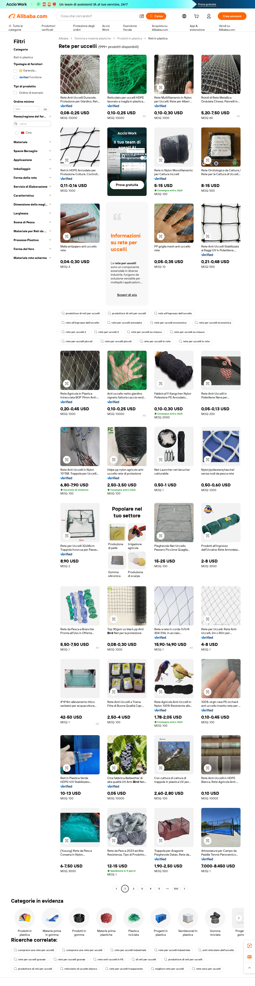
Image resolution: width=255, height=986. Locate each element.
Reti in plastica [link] (157, 38)
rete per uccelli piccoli (76, 341)
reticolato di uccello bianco (78, 969)
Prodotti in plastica (129, 38)
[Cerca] (156, 16)
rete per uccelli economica (168, 322)
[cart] (197, 16)
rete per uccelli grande (29, 959)
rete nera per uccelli (206, 969)
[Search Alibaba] (98, 16)
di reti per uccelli (144, 959)
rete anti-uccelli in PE (108, 959)
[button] (141, 16)
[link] (249, 945)
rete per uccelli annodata (124, 322)
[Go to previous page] (116, 888)
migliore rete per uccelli (167, 969)
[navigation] (32, 464)
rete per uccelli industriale (128, 950)
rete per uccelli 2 (73, 332)
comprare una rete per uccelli (34, 950)
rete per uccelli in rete (155, 341)
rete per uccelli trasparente (124, 969)
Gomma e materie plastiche (93, 38)
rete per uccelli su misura (144, 332)
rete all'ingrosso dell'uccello (173, 313)
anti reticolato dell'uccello (216, 950)
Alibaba (63, 38)
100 (176, 888)
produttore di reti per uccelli (80, 313)
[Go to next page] (184, 888)
